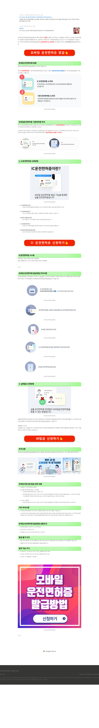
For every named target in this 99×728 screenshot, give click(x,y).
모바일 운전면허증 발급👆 (49, 74)
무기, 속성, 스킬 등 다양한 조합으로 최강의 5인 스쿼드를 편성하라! (36, 52)
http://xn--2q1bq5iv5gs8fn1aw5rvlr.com (29, 36)
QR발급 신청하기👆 (49, 482)
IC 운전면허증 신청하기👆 (49, 286)
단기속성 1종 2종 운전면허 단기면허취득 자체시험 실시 (35, 39)
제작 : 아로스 (2, 717)
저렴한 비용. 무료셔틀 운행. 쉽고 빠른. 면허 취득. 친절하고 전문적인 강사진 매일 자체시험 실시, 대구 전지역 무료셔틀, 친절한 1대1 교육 (49, 42)
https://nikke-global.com (25, 48)
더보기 (19, 310)
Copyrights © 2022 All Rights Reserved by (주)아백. (89, 717)
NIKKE (21, 50)
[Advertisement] (49, 15)
